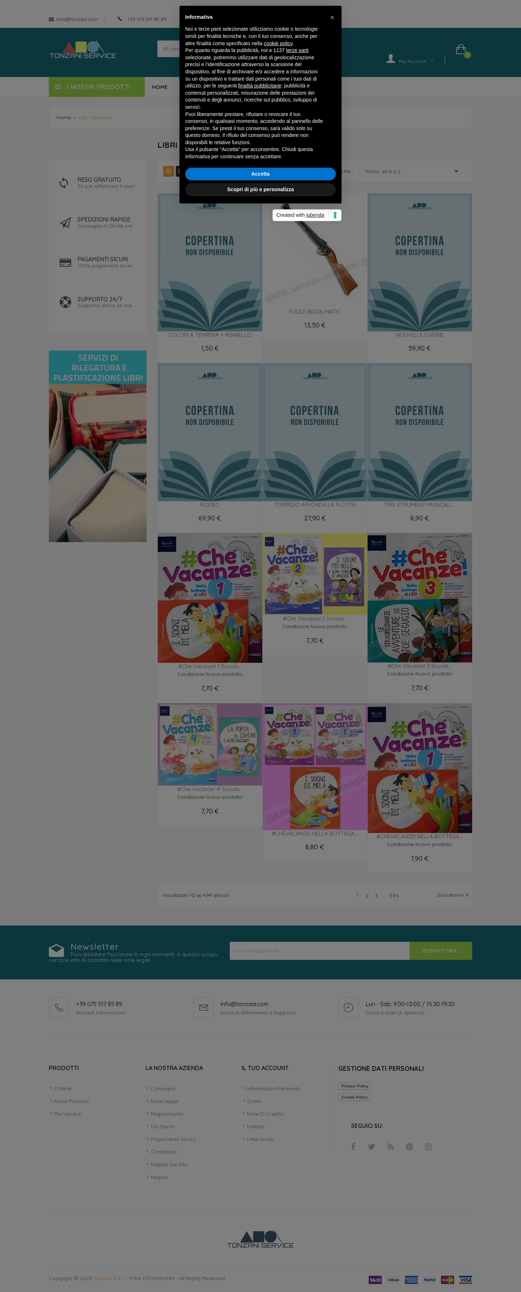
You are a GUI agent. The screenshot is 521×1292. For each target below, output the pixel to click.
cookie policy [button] (278, 585)
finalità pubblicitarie (259, 627)
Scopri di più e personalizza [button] (260, 731)
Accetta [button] (260, 715)
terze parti (297, 592)
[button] (332, 559)
